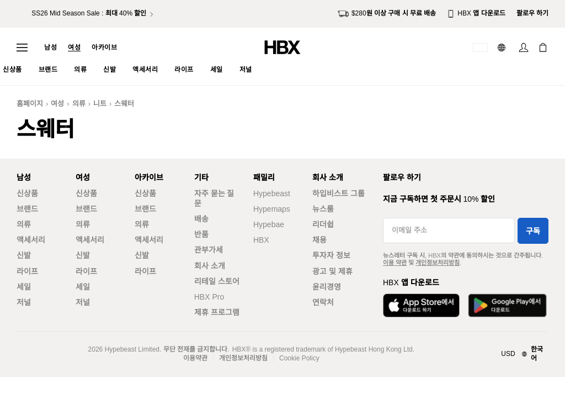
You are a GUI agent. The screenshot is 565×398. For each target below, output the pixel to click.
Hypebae (268, 224)
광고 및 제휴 (332, 271)
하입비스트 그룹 (338, 193)
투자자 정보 (331, 255)
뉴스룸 (323, 209)
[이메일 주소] (449, 230)
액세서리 (31, 239)
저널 (24, 302)
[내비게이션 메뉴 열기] (22, 47)
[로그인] (523, 47)
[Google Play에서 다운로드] (507, 305)
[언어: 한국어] (503, 47)
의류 (79, 104)
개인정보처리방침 (437, 262)
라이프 (27, 271)
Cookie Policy (299, 358)
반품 (201, 234)
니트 (99, 104)
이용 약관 (395, 262)
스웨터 (124, 104)
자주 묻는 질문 (214, 198)
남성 (50, 47)
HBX (261, 239)
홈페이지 (30, 104)
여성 (74, 47)
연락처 (323, 302)
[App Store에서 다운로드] (421, 305)
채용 (319, 239)
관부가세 (208, 249)
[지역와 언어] (517, 354)
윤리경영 (326, 286)
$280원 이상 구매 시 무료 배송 (387, 13)
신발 (24, 255)
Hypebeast (271, 193)
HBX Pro (209, 296)
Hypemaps (271, 209)
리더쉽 (323, 224)
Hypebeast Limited (132, 349)
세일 (24, 286)
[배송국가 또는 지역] (480, 47)
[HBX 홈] (282, 47)
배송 (201, 218)
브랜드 (27, 209)
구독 (533, 231)
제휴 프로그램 (216, 312)
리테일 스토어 (216, 281)
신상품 (27, 193)
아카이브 (104, 47)
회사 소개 (209, 265)
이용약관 (195, 358)
